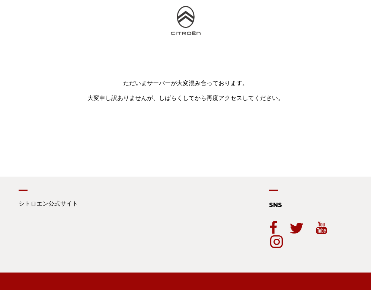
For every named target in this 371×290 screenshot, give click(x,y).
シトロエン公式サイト (48, 203)
